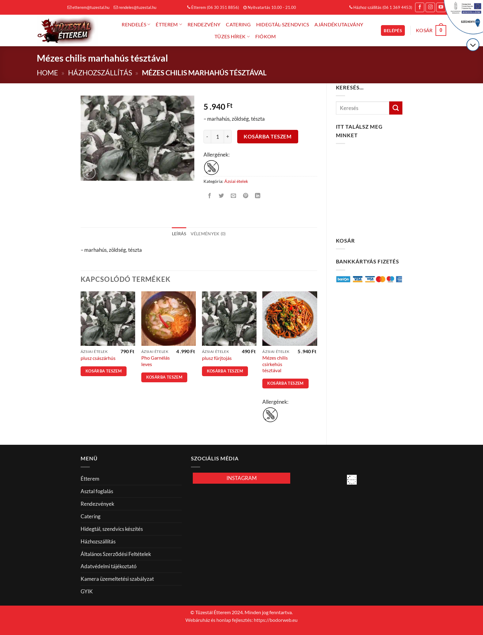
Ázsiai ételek (236, 181)
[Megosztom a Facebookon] (209, 196)
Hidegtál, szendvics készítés (112, 529)
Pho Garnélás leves (155, 361)
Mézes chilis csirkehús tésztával (275, 364)
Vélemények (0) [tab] (208, 233)
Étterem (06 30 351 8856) (213, 7)
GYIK (87, 591)
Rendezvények (97, 504)
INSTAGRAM (241, 478)
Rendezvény (204, 24)
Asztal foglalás (97, 491)
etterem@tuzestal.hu (88, 7)
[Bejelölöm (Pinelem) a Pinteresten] (245, 196)
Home (47, 73)
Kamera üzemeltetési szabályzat (117, 579)
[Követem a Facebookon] (420, 7)
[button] (393, 30)
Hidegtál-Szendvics (282, 24)
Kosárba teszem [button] (104, 371)
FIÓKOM (265, 36)
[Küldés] (395, 108)
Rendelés (136, 24)
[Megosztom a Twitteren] (221, 196)
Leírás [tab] (179, 233)
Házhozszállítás (100, 73)
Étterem (169, 24)
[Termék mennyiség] (217, 136)
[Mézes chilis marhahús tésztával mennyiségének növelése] (228, 136)
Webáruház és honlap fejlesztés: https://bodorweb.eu (241, 620)
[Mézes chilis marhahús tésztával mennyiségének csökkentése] (207, 136)
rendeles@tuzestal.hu (135, 7)
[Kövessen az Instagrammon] (430, 7)
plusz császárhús (98, 358)
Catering (238, 24)
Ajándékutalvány (338, 24)
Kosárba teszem (267, 136)
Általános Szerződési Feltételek (116, 554)
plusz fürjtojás (217, 358)
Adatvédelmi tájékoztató (108, 566)
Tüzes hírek (232, 37)
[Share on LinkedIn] (257, 196)
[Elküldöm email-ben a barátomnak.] (233, 196)
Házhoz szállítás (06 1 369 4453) (380, 7)
